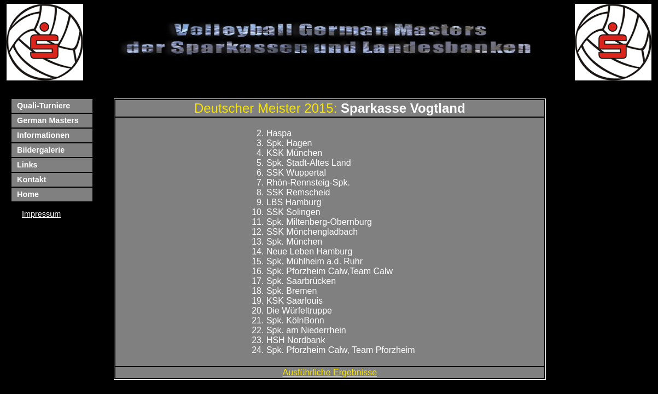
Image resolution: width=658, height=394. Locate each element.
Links (27, 164)
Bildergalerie (41, 150)
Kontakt (31, 179)
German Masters (48, 120)
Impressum (41, 214)
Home (28, 194)
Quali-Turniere (43, 105)
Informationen (43, 135)
